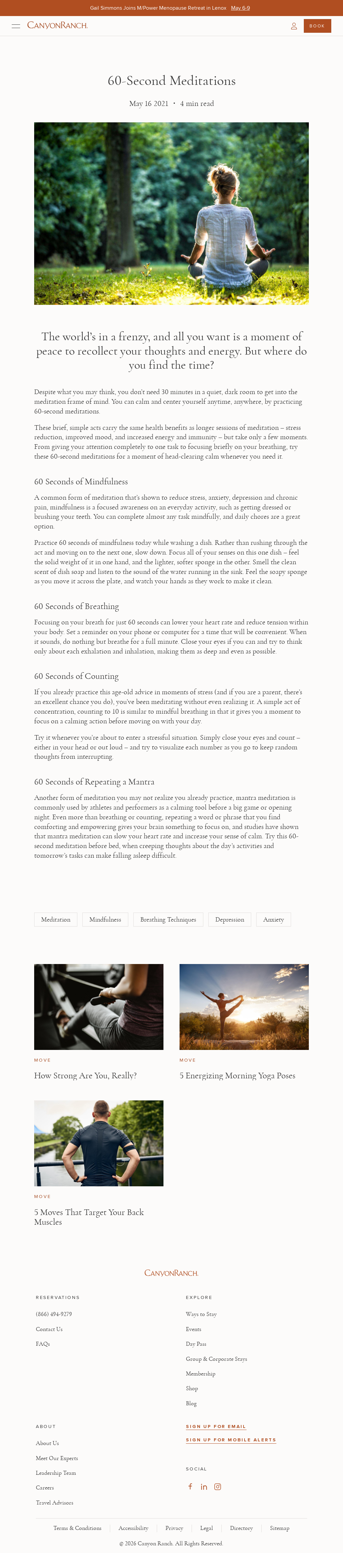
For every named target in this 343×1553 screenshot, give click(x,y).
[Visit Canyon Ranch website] (171, 1273)
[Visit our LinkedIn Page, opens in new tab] (204, 1486)
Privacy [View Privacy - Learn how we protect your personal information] (174, 1528)
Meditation (55, 919)
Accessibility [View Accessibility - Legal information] (133, 1528)
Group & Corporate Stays (216, 1359)
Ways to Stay (201, 1314)
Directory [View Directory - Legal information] (241, 1528)
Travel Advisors (54, 1503)
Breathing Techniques (168, 919)
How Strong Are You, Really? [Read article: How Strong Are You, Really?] (85, 1075)
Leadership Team (56, 1473)
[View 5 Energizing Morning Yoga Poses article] (244, 1007)
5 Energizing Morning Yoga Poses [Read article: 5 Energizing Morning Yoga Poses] (237, 1075)
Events (193, 1329)
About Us (47, 1443)
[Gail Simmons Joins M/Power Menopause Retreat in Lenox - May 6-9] (240, 8)
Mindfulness (105, 919)
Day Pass (196, 1344)
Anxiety (273, 919)
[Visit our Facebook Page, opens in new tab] (190, 1486)
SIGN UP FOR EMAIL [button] (216, 1426)
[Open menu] (15, 26)
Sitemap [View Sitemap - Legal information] (279, 1528)
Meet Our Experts (57, 1458)
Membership (200, 1374)
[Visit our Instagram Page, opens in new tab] (217, 1486)
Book (317, 26)
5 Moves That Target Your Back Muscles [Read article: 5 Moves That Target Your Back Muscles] (89, 1217)
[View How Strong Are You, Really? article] (98, 1007)
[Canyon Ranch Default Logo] (57, 25)
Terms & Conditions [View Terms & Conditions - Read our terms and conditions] (77, 1528)
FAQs (43, 1344)
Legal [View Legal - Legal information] (206, 1528)
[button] (294, 26)
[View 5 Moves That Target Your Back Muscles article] (98, 1143)
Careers (45, 1488)
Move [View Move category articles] (42, 1060)
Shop (192, 1389)
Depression (229, 919)
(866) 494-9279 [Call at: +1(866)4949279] (54, 1314)
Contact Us (49, 1329)
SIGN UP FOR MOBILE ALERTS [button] (231, 1440)
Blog (191, 1404)
